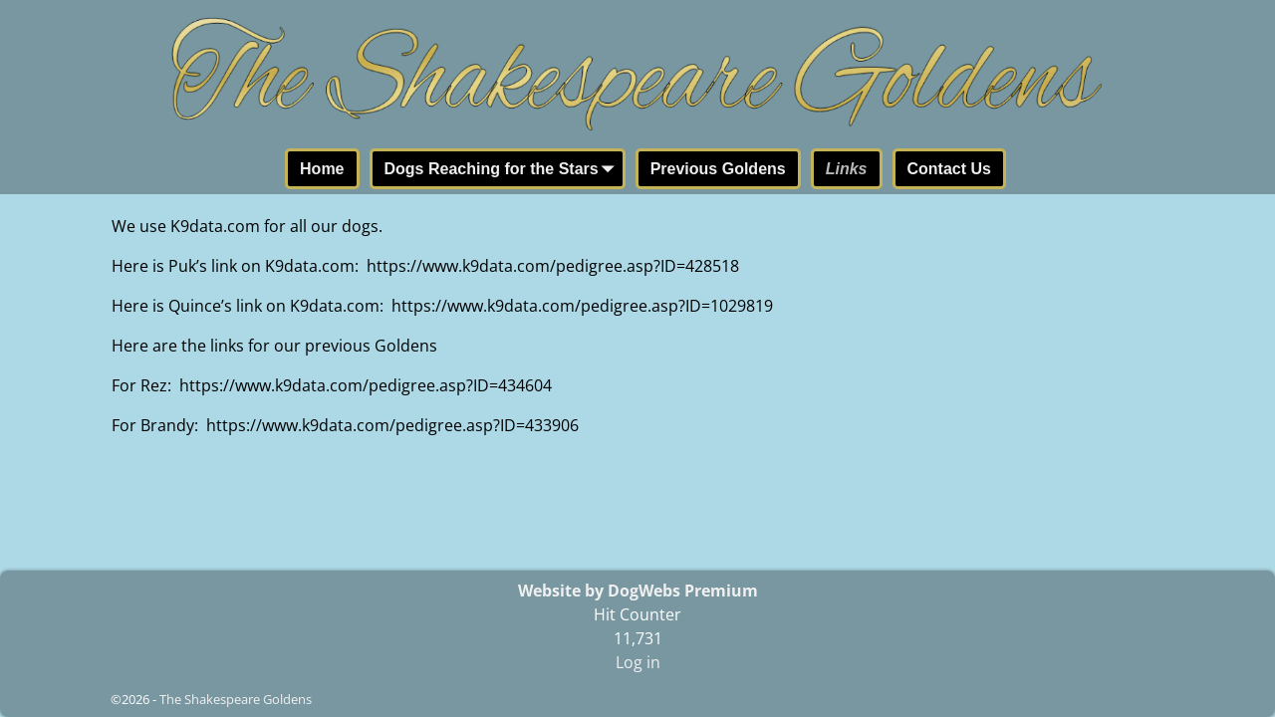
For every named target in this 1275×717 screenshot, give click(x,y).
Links (847, 168)
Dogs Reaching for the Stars (503, 170)
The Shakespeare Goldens (235, 699)
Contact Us (949, 168)
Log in (638, 662)
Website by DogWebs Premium (638, 590)
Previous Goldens (718, 168)
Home (322, 168)
